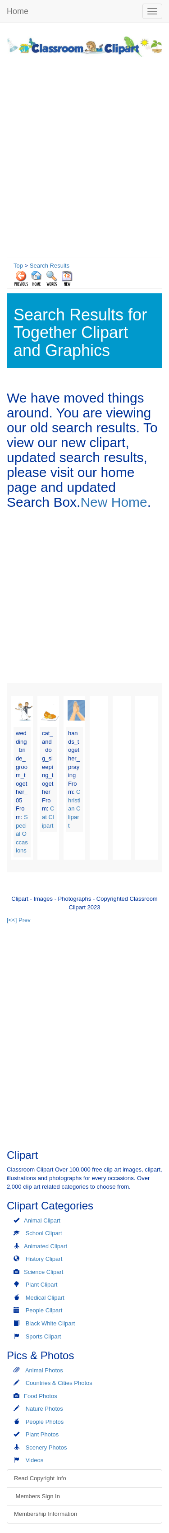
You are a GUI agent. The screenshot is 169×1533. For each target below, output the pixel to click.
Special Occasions (22, 834)
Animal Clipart (42, 1220)
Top (18, 265)
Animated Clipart (45, 1246)
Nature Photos (44, 1408)
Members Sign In (37, 1496)
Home (17, 11)
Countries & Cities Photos (59, 1383)
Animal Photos (44, 1370)
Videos (35, 1460)
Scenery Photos (46, 1447)
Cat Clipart (48, 817)
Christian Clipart (74, 808)
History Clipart (44, 1258)
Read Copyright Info (40, 1478)
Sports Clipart (43, 1336)
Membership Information (45, 1513)
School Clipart (44, 1233)
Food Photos (40, 1396)
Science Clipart (43, 1272)
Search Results (49, 265)
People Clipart (44, 1310)
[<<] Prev (19, 920)
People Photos (45, 1421)
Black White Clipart (50, 1323)
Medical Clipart (45, 1297)
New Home (113, 502)
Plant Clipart (42, 1284)
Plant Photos (42, 1434)
